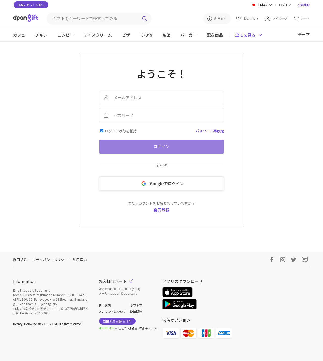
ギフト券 (136, 305)
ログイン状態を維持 (121, 130)
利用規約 (20, 259)
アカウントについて (112, 311)
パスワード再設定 (210, 130)
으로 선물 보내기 (117, 321)
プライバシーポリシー (50, 259)
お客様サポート (116, 281)
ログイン (285, 5)
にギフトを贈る (31, 5)
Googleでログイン (161, 183)
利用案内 (80, 259)
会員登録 (304, 5)
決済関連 (136, 311)
